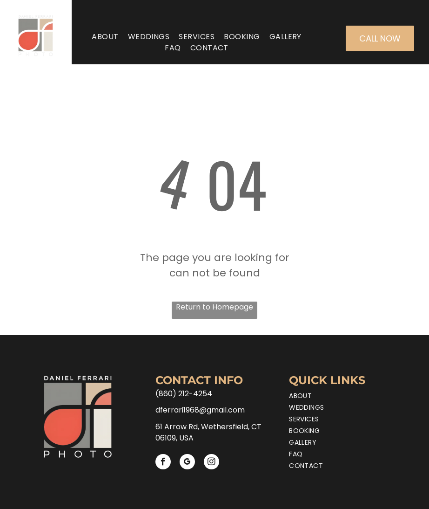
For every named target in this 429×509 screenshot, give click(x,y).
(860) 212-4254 (183, 393)
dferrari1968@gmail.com (200, 410)
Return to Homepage (214, 307)
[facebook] (163, 463)
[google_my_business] (187, 463)
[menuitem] (105, 36)
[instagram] (211, 463)
